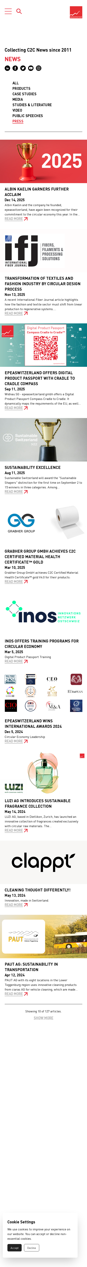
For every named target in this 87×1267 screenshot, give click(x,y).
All (15, 83)
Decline (31, 1247)
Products (21, 88)
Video (17, 110)
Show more (43, 1018)
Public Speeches (27, 115)
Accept (15, 1247)
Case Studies (24, 94)
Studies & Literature (32, 104)
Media (17, 99)
